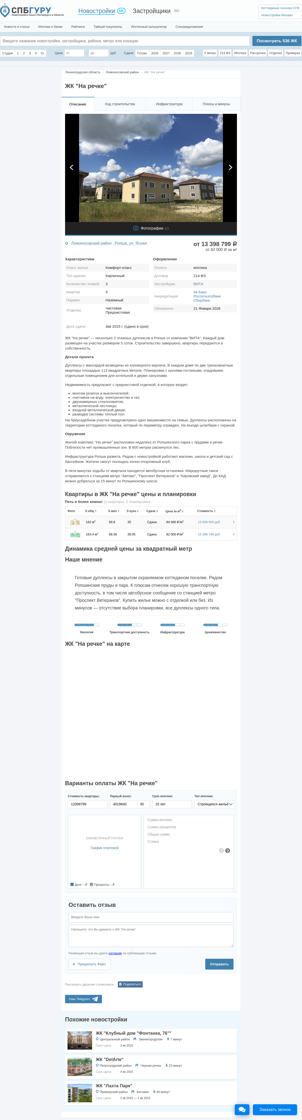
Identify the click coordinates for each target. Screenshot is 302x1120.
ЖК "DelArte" (110, 1059)
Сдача (128, 53)
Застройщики (152, 10)
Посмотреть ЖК (277, 41)
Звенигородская (150, 1039)
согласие (115, 953)
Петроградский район (116, 1065)
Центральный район (115, 1039)
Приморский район (114, 1092)
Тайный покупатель (108, 27)
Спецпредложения (189, 27)
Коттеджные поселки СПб (280, 8)
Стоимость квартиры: (84, 796)
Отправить (219, 964)
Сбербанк (201, 300)
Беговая (143, 1092)
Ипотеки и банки (50, 27)
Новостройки (96, 10)
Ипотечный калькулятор (149, 27)
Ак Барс (200, 292)
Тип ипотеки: (203, 796)
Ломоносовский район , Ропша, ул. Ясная (109, 243)
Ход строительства (120, 104)
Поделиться (132, 984)
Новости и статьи (16, 27)
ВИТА (198, 284)
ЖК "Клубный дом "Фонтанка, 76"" (134, 1033)
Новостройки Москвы (277, 15)
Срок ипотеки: (162, 796)
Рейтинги (78, 27)
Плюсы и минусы (216, 104)
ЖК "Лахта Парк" (114, 1085)
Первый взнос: (121, 796)
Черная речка (151, 1065)
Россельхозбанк (207, 296)
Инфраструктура (169, 104)
